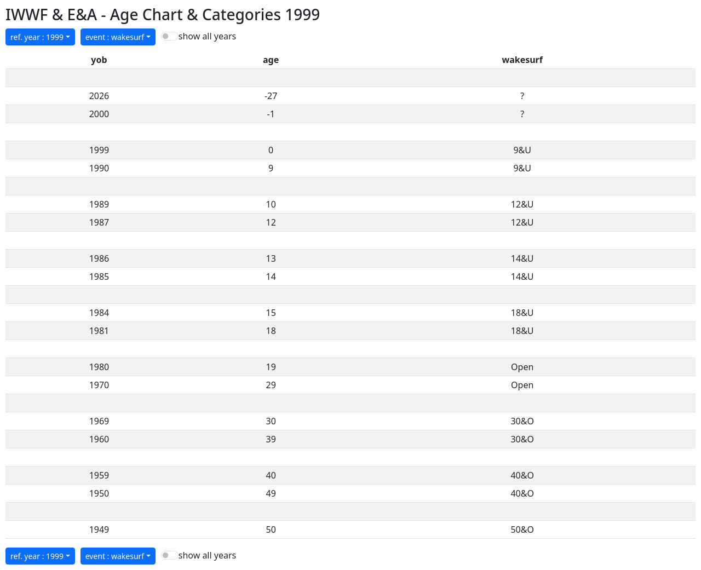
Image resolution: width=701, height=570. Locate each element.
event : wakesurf (115, 37)
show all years (207, 36)
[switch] (170, 36)
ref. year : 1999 (37, 37)
